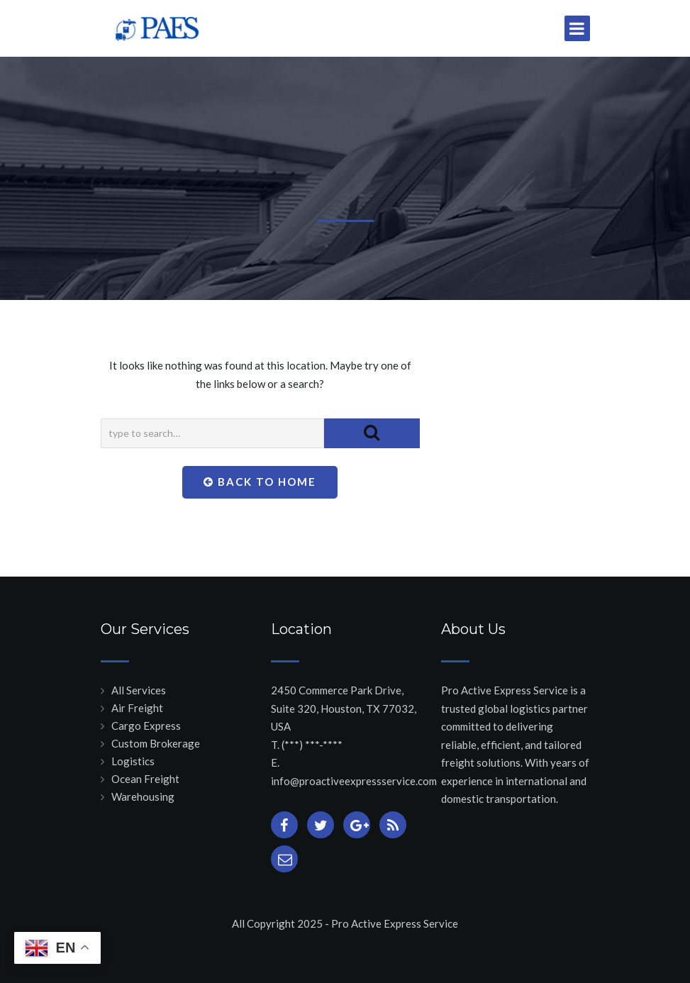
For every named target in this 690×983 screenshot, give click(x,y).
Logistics (133, 761)
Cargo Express (146, 725)
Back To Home (260, 481)
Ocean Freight (145, 778)
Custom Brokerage (155, 743)
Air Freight (137, 707)
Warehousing (142, 796)
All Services (138, 690)
